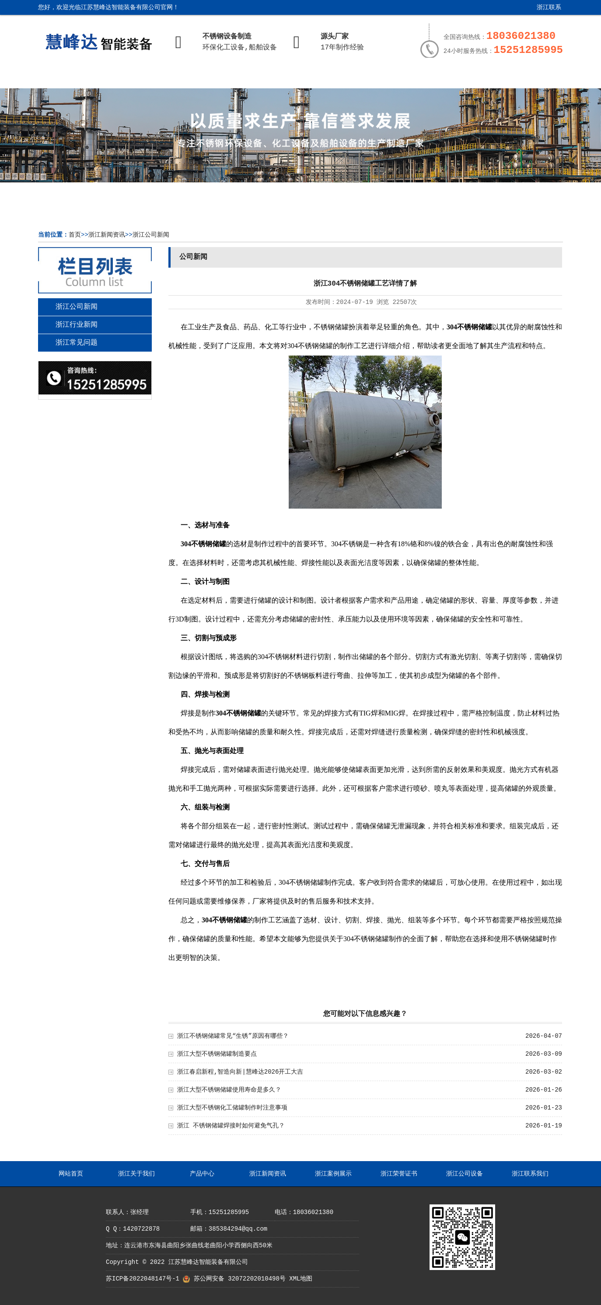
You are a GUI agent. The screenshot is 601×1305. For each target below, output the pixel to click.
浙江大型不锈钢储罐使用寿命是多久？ (229, 1089)
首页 (75, 234)
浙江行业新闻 (77, 325)
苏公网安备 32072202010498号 (240, 1278)
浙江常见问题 (77, 343)
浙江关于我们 (134, 77)
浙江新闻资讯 (262, 77)
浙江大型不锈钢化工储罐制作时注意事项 (232, 1107)
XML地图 (300, 1278)
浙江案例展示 (326, 77)
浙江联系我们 (542, 10)
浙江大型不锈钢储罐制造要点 (217, 1053)
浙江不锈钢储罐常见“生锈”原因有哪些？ (233, 1036)
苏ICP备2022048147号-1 (142, 1278)
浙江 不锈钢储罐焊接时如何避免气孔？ (231, 1125)
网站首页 (70, 77)
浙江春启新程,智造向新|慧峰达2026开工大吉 (240, 1071)
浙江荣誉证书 (390, 77)
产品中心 (198, 77)
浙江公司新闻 (151, 234)
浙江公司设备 (454, 77)
